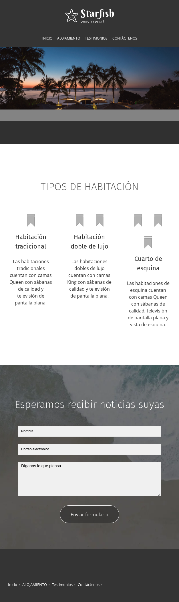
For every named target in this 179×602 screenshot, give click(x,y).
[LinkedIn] (101, 562)
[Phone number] (89, 132)
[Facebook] (78, 562)
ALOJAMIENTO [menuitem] (34, 584)
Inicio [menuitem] (12, 584)
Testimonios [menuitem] (62, 584)
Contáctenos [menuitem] (89, 584)
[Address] (81, 132)
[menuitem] (47, 38)
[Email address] (98, 132)
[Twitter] (89, 562)
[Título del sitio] (89, 15)
